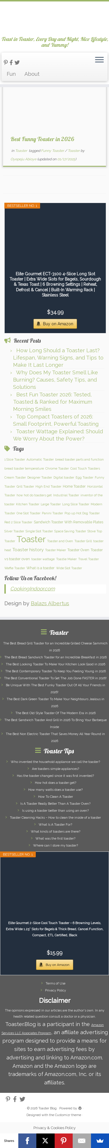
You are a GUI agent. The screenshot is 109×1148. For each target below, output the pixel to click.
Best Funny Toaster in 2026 (42, 139)
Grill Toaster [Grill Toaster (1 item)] (25, 486)
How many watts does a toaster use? (55, 790)
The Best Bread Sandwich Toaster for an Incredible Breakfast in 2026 (55, 657)
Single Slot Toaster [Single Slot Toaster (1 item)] (39, 531)
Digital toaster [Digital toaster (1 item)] (63, 477)
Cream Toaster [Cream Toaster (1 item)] (15, 477)
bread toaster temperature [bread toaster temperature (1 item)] (24, 468)
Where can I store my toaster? (55, 845)
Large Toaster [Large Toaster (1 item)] (51, 504)
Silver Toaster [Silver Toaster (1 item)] (14, 531)
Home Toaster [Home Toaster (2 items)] (74, 486)
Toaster (21, 151)
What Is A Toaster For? (55, 825)
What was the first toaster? (55, 838)
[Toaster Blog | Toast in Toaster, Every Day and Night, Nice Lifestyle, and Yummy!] (54, 18)
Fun (11, 74)
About (32, 74)
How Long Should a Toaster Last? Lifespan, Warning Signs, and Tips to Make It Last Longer (58, 357)
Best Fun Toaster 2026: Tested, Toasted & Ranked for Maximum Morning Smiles (52, 401)
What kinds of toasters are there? (55, 831)
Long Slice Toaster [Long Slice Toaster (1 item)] (75, 504)
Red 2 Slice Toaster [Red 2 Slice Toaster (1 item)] (18, 522)
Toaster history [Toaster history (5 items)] (28, 549)
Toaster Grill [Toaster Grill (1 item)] (83, 541)
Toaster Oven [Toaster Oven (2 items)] (78, 550)
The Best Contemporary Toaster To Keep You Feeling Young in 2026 (55, 671)
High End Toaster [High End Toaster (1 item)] (48, 486)
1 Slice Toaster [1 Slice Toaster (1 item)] (14, 459)
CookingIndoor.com (32, 589)
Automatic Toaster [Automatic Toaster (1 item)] (40, 459)
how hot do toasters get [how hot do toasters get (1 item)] (34, 495)
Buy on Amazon (58, 323)
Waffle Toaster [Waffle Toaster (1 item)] (14, 568)
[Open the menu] (99, 60)
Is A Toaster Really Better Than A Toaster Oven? (55, 804)
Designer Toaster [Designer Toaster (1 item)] (39, 477)
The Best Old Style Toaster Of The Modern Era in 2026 (55, 713)
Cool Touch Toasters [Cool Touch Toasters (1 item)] (85, 468)
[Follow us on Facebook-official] (12, 63)
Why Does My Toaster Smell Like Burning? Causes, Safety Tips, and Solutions (55, 379)
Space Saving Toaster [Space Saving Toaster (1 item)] (70, 531)
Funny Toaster (53, 151)
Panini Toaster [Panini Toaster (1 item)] (52, 513)
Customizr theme (68, 1115)
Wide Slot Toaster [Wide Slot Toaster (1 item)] (69, 568)
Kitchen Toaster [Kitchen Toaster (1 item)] (27, 504)
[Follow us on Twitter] (18, 63)
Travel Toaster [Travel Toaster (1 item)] (88, 559)
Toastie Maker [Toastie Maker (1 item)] (66, 559)
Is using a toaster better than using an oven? (55, 811)
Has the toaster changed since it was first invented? (55, 776)
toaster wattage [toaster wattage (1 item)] (43, 559)
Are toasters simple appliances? (55, 769)
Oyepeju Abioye (23, 159)
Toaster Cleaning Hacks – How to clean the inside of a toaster (55, 818)
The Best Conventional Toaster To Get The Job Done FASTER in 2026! (55, 678)
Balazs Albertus (50, 603)
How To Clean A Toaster (55, 797)
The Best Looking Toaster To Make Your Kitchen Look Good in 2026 (55, 664)
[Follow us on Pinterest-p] (7, 63)
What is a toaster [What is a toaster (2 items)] (40, 568)
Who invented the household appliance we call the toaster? (55, 762)
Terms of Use (55, 983)
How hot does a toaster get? (55, 783)
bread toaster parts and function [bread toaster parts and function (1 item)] (79, 459)
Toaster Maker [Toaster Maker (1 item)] (55, 550)
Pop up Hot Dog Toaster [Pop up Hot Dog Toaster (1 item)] (82, 513)
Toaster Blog (47, 1108)
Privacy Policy (55, 990)
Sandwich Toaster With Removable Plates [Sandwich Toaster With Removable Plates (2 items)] (68, 522)
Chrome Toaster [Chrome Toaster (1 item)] (57, 468)
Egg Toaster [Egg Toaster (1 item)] (84, 477)
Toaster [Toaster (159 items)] (31, 539)
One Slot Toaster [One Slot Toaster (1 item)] (28, 513)
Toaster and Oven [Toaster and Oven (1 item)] (60, 541)
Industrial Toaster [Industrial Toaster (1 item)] (66, 495)
